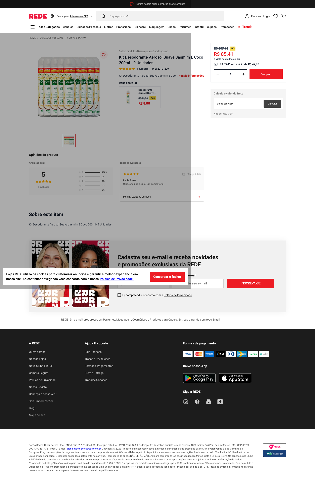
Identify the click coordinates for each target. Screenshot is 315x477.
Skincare (155, 27)
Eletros (119, 27)
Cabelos (72, 27)
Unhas (191, 27)
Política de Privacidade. (179, 467)
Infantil (223, 27)
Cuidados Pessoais (96, 27)
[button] (71, 16)
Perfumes (207, 27)
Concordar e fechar (229, 465)
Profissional (136, 27)
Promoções (255, 27)
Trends (275, 27)
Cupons (237, 27)
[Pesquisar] (160, 16)
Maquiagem (174, 27)
